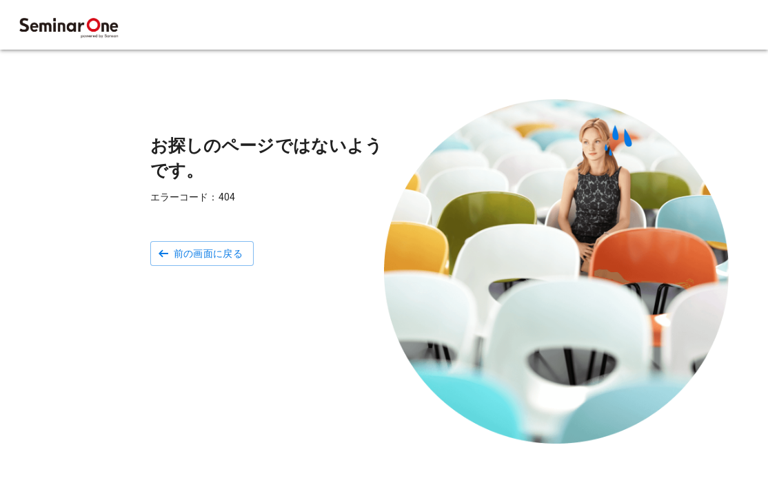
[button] (202, 254)
